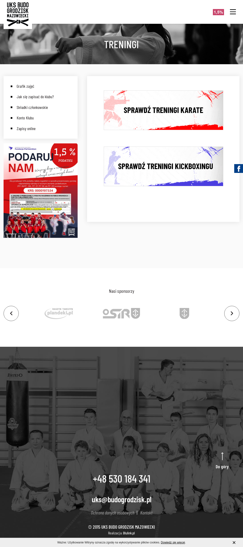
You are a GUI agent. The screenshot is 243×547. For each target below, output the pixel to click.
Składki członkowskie (32, 107)
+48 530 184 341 (121, 478)
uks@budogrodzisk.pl (121, 499)
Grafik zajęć (25, 86)
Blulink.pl (129, 533)
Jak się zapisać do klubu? (35, 96)
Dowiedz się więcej (173, 542)
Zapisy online (26, 128)
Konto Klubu (25, 117)
